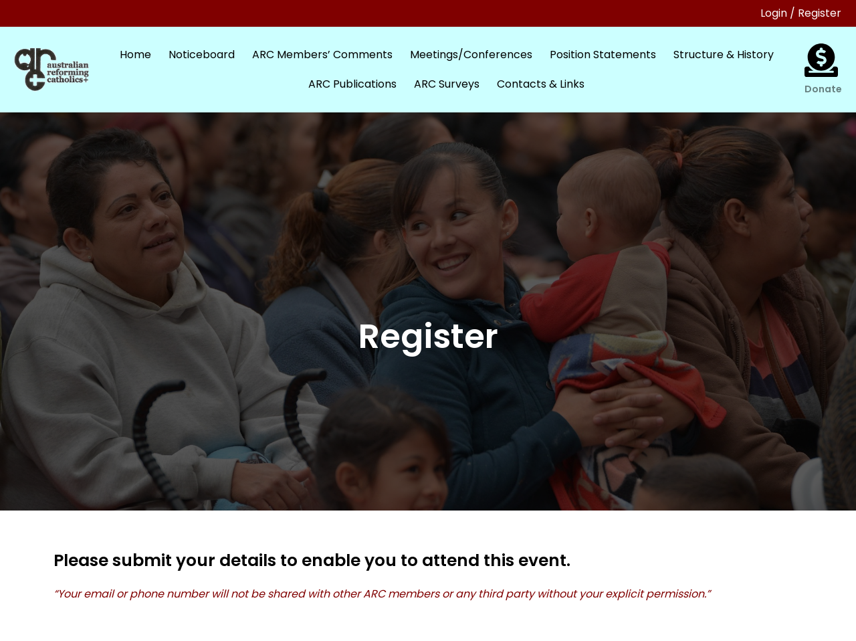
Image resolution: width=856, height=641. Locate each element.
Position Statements (603, 54)
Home (135, 54)
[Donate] (821, 60)
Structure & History (723, 54)
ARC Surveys (446, 84)
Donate (823, 89)
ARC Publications (352, 84)
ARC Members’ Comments (322, 54)
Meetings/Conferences (471, 54)
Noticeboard (202, 54)
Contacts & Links (540, 84)
